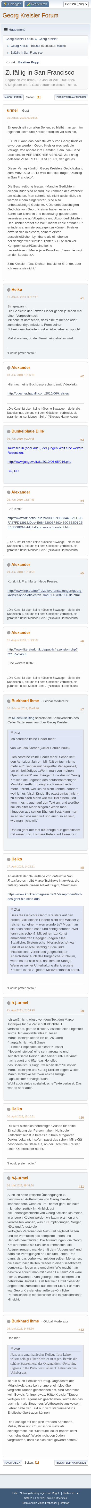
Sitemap (64, 1502)
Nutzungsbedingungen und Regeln (40, 1493)
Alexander (20, 367)
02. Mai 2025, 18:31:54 (20, 1185)
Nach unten (13, 97)
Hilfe (15, 1493)
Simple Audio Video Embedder (39, 1502)
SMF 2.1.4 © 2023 (34, 1498)
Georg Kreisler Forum (30, 15)
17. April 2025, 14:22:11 (21, 866)
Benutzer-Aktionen (71, 97)
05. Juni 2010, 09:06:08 (20, 438)
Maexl (61, 46)
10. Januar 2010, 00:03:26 (22, 117)
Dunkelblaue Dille (27, 431)
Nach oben (12, 1462)
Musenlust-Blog (23, 718)
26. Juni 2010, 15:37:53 (20, 499)
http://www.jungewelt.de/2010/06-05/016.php (39, 461)
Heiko (16, 289)
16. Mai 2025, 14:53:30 (20, 1328)
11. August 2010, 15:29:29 (22, 640)
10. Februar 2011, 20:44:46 (23, 708)
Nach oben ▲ (71, 1493)
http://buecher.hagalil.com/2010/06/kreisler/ (38, 393)
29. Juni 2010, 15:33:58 (20, 572)
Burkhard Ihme (25, 701)
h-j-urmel (19, 1003)
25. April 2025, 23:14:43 (21, 1010)
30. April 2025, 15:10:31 (21, 1116)
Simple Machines (57, 1498)
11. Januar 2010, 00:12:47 (22, 297)
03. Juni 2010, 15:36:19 (20, 375)
